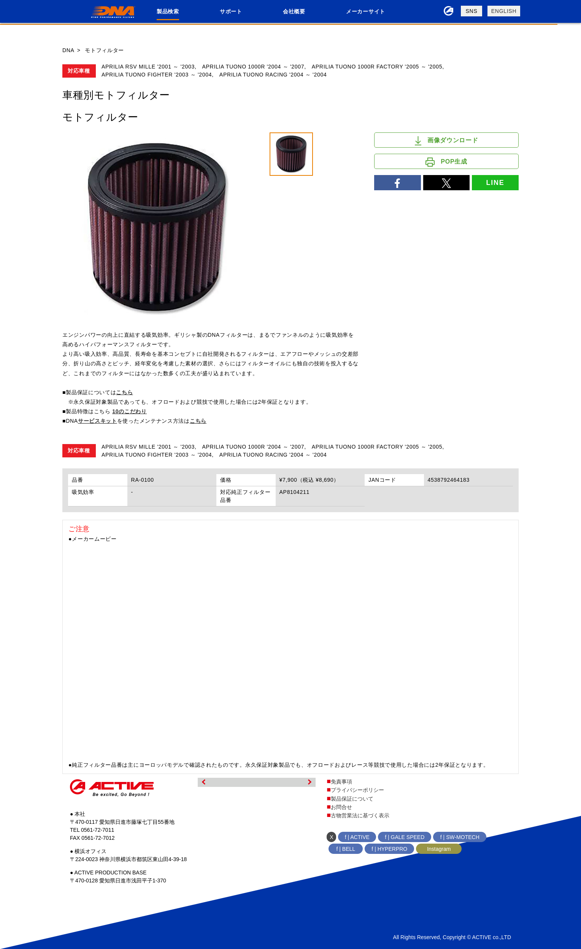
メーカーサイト (365, 11)
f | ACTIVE (357, 837)
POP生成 (446, 162)
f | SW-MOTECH (459, 837)
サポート (231, 11)
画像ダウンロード (446, 140)
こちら (124, 392)
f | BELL (346, 849)
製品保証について (352, 799)
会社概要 (294, 11)
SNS (472, 11)
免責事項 (341, 782)
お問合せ (341, 807)
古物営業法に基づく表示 (360, 815)
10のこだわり (129, 411)
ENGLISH (503, 11)
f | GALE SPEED (404, 837)
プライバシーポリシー (357, 790)
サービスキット (97, 421)
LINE (495, 182)
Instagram (439, 849)
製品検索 (168, 11)
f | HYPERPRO (389, 849)
